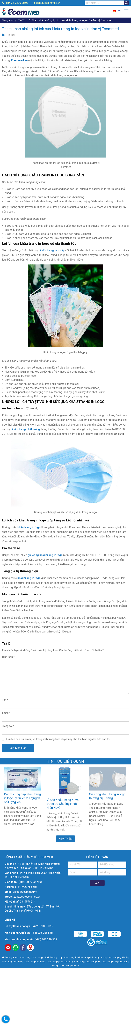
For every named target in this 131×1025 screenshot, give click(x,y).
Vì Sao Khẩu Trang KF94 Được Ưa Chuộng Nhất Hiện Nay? (62, 803)
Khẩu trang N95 (92, 961)
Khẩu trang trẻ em (97, 957)
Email (6, 713)
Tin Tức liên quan (65, 761)
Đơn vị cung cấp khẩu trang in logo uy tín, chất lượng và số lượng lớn (22, 798)
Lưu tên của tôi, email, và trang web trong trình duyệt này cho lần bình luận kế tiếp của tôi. (58, 739)
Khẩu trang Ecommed (35, 961)
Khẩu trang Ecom (10, 957)
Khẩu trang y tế (39, 957)
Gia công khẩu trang (74, 961)
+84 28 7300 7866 (15, 2)
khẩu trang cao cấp (70, 966)
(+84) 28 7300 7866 (30, 881)
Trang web (8, 726)
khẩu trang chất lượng (12, 961)
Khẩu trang (25, 957)
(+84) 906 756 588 (26, 886)
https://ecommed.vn (28, 896)
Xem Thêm (65, 838)
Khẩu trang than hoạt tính (76, 957)
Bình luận (8, 657)
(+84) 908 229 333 (46, 939)
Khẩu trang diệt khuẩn (117, 957)
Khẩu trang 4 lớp (55, 957)
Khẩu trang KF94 (109, 961)
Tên (5, 699)
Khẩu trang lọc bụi (55, 961)
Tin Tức (10, 34)
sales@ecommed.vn (46, 2)
